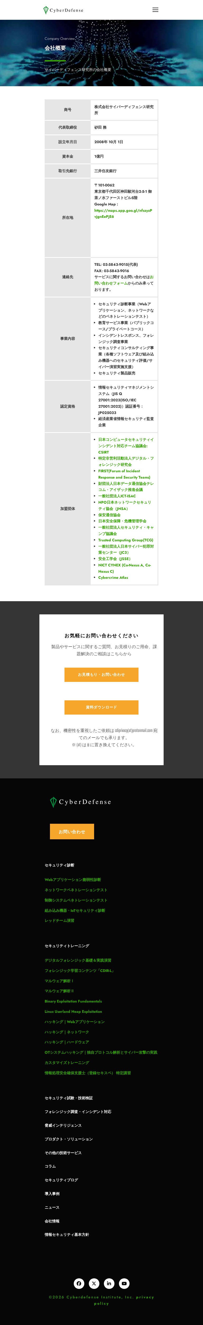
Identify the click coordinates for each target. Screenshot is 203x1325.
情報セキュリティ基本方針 (67, 1234)
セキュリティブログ (61, 1180)
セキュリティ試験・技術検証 (69, 1098)
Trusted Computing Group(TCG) (125, 540)
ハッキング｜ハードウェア (67, 1042)
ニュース (52, 1207)
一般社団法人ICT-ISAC (117, 496)
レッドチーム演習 (59, 920)
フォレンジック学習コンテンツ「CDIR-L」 (80, 970)
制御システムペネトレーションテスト (76, 900)
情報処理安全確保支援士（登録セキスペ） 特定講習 (88, 1073)
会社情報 (52, 1221)
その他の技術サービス (63, 1152)
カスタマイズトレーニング (67, 1062)
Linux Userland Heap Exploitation (73, 1011)
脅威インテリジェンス (63, 1125)
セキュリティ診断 (59, 865)
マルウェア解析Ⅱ (59, 991)
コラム (50, 1166)
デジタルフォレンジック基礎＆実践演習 (78, 960)
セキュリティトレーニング (67, 945)
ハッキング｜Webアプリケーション (75, 1021)
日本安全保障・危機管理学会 (122, 521)
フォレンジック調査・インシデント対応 (78, 1111)
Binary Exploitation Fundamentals (73, 1001)
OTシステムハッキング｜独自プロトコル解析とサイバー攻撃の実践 (101, 1052)
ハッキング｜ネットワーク (67, 1032)
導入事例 (52, 1193)
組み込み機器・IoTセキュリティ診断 (75, 910)
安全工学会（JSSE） (115, 558)
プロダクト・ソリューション (69, 1139)
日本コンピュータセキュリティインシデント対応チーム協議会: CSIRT (126, 446)
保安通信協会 (109, 515)
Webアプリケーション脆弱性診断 (73, 879)
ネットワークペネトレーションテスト (76, 890)
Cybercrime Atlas (113, 577)
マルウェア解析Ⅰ (59, 981)
